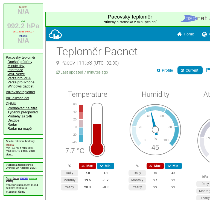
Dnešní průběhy (20, 62)
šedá (16, 178)
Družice (13, 120)
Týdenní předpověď (23, 112)
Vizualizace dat (17, 98)
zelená (33, 178)
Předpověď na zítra (22, 108)
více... (9, 154)
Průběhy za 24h (20, 116)
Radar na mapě (20, 128)
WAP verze (16, 74)
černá (9, 181)
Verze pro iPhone (21, 82)
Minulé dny (16, 66)
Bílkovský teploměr (20, 92)
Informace (15, 70)
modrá (24, 178)
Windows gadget (21, 86)
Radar (12, 124)
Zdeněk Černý (16, 191)
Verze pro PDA (19, 78)
